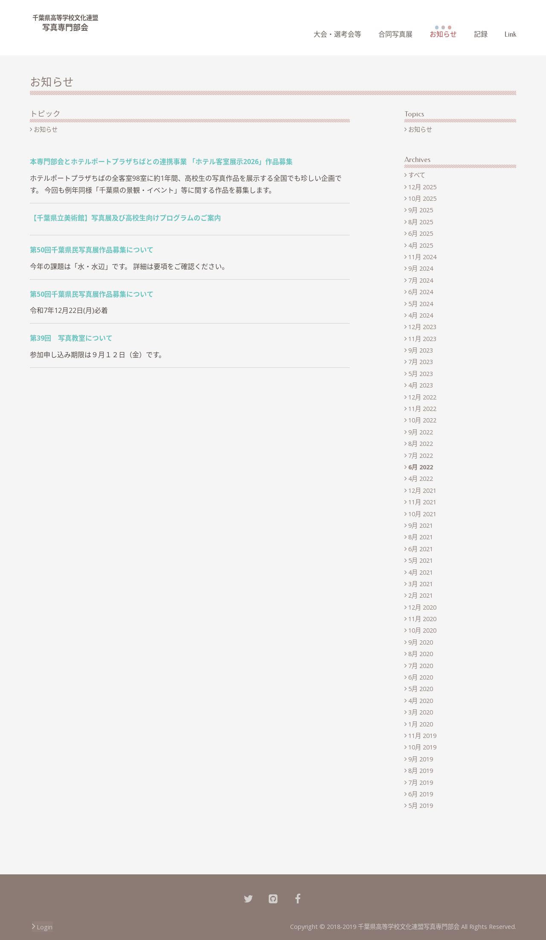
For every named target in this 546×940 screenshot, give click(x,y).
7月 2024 (420, 280)
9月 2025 (420, 210)
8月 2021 (420, 537)
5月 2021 (420, 560)
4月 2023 (420, 385)
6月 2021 (420, 549)
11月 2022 (422, 409)
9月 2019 (420, 759)
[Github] (273, 897)
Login (44, 927)
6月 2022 (420, 467)
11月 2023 (422, 339)
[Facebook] (297, 897)
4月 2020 (420, 701)
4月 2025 (420, 245)
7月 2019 (420, 782)
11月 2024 (422, 257)
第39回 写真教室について (71, 338)
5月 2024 (420, 304)
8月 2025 (420, 222)
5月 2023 (420, 374)
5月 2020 (420, 689)
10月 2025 (422, 198)
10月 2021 (422, 514)
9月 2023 (420, 350)
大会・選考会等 (337, 34)
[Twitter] (248, 897)
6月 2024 (420, 292)
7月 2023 (420, 362)
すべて (416, 175)
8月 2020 (420, 654)
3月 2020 (420, 712)
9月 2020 (420, 642)
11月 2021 (422, 502)
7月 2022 (420, 455)
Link (510, 34)
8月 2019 (420, 770)
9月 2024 (420, 268)
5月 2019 (420, 805)
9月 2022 (420, 432)
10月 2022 (422, 420)
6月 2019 (420, 794)
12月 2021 (422, 490)
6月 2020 (420, 677)
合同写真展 (395, 34)
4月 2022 (420, 478)
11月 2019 (422, 736)
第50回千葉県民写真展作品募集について (92, 250)
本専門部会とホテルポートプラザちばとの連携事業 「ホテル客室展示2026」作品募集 (161, 161)
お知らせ (443, 34)
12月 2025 (422, 187)
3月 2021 (420, 584)
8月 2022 (420, 444)
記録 (481, 34)
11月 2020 (422, 619)
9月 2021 (420, 525)
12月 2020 (422, 607)
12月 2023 (422, 327)
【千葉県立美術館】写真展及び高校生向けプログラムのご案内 (125, 218)
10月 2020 (422, 630)
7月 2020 (420, 666)
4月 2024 (420, 315)
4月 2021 (420, 572)
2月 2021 (420, 595)
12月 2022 (422, 397)
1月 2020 (420, 724)
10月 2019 (422, 747)
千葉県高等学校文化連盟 (65, 18)
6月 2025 (420, 233)
